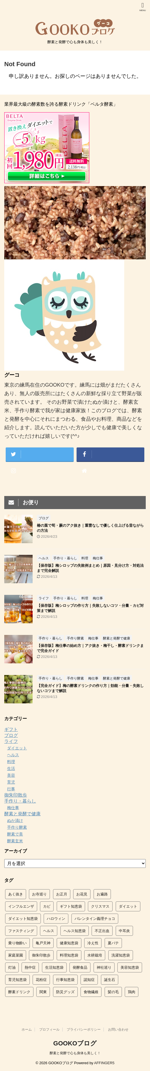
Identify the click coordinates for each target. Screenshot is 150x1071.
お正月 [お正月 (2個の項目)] (61, 894)
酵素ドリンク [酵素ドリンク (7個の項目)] (19, 992)
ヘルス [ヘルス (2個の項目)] (48, 931)
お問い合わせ (118, 1030)
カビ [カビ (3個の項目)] (46, 906)
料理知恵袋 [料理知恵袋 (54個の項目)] (69, 955)
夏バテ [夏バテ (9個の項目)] (113, 943)
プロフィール (49, 1030)
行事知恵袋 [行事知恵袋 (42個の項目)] (65, 980)
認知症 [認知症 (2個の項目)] (89, 980)
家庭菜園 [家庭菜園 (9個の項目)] (15, 955)
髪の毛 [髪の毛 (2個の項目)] (113, 992)
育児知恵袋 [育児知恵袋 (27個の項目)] (17, 980)
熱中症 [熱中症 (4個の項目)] (30, 967)
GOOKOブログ (75, 1043)
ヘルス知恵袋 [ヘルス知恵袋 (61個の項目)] (75, 931)
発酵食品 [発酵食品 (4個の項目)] (80, 967)
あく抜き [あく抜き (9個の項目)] (15, 894)
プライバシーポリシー (84, 1030)
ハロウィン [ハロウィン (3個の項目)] (56, 918)
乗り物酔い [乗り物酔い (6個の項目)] (17, 943)
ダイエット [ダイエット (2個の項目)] (128, 906)
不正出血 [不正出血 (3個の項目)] (102, 931)
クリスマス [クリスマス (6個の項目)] (100, 906)
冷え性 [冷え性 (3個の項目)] (92, 943)
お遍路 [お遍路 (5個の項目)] (102, 894)
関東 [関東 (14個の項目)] (43, 992)
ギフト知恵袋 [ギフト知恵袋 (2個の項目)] (71, 906)
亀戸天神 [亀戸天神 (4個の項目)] (43, 943)
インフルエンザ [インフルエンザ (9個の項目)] (21, 906)
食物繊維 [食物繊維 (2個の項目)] (91, 992)
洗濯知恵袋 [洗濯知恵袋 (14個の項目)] (120, 955)
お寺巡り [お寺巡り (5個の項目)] (39, 894)
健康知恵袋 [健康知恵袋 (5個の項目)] (69, 943)
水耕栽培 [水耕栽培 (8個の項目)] (94, 955)
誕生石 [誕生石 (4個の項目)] (109, 980)
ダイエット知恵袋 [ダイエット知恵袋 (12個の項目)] (23, 918)
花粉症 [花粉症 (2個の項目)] (41, 980)
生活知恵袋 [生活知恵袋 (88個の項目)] (54, 967)
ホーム (27, 1030)
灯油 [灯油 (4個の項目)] (12, 967)
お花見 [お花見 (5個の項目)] (81, 894)
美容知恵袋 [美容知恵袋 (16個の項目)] (130, 967)
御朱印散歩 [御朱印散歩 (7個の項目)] (41, 955)
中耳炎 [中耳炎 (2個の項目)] (124, 931)
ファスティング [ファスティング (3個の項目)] (21, 931)
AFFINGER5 (104, 1063)
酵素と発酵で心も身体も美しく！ (75, 1053)
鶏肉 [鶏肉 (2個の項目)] (131, 992)
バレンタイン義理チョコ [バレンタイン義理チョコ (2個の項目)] (95, 918)
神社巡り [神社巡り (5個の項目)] (104, 967)
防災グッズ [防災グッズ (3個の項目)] (65, 992)
